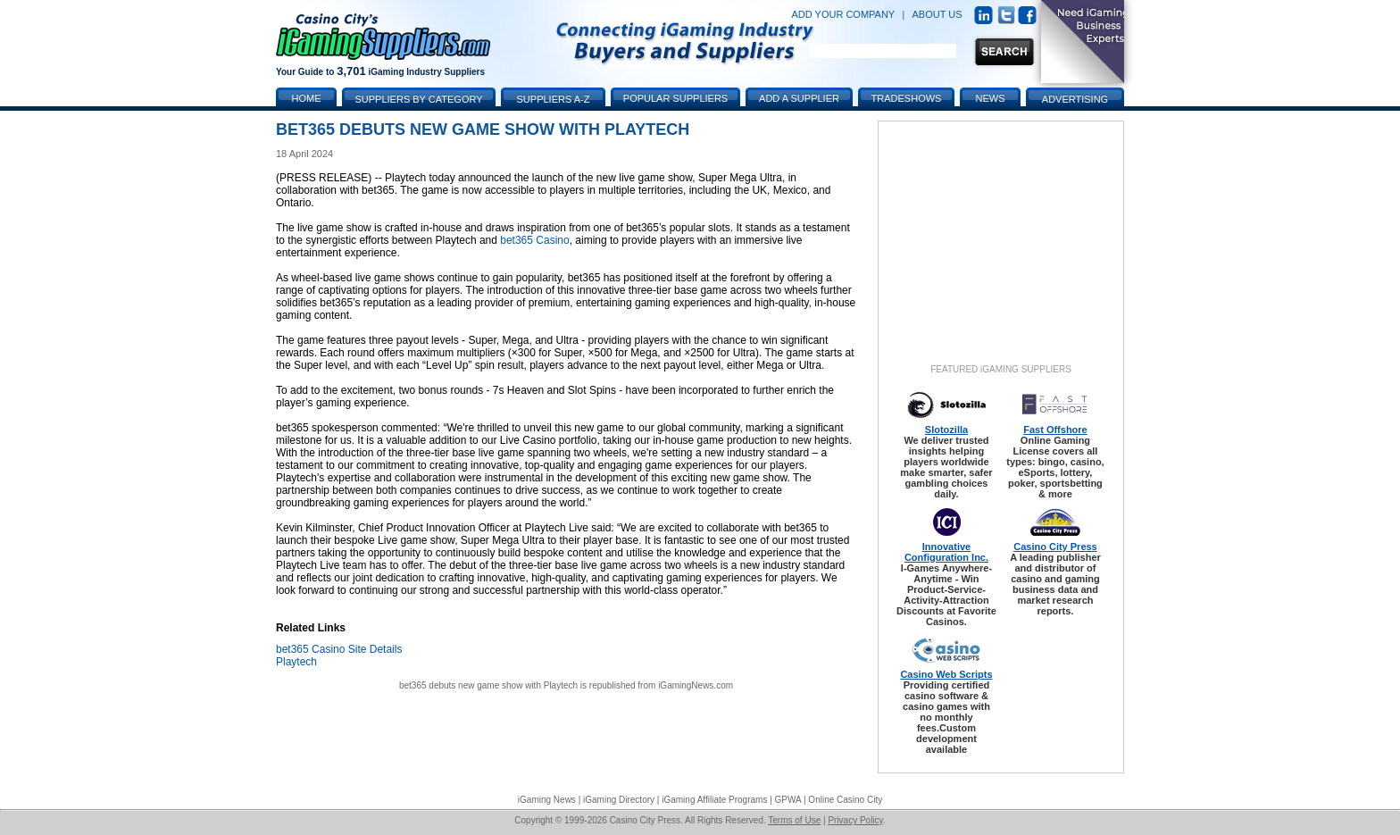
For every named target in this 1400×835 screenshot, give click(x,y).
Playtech (296, 661)
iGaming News (547, 800)
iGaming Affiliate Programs (714, 800)
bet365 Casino (534, 240)
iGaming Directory (618, 800)
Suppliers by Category (418, 99)
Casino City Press (1055, 546)
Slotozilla (946, 429)
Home (306, 98)
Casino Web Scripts (946, 674)
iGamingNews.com (695, 685)
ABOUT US (937, 14)
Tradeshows (906, 98)
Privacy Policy (855, 820)
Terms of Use (794, 820)
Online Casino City (845, 800)
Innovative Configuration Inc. (946, 552)
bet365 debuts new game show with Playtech (488, 685)
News (990, 98)
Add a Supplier (799, 98)
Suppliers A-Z (553, 99)
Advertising (1075, 99)
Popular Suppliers (675, 98)
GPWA (788, 800)
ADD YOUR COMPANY (843, 14)
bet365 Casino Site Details (339, 649)
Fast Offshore (1055, 429)
